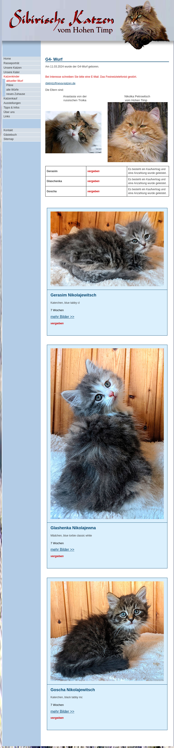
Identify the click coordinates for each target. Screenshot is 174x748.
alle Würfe (12, 89)
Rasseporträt (11, 63)
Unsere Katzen (13, 67)
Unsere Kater (12, 72)
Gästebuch (10, 134)
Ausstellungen (12, 103)
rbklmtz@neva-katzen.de (60, 83)
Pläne (9, 85)
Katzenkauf (10, 98)
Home (7, 58)
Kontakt (8, 130)
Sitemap (9, 139)
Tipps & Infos (11, 107)
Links (7, 116)
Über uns (9, 112)
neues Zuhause (15, 94)
